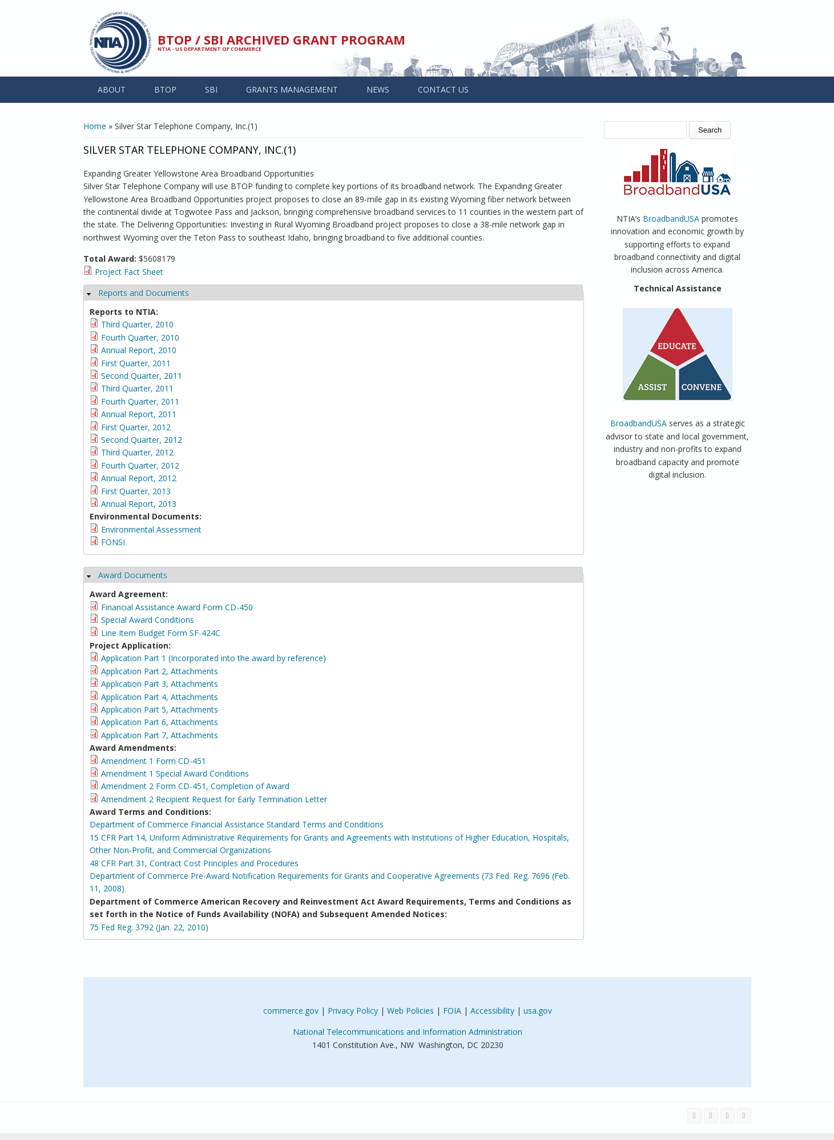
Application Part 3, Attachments (159, 683)
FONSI (113, 542)
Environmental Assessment (151, 529)
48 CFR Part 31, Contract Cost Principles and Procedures (194, 863)
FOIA (452, 1010)
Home (94, 126)
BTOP (165, 89)
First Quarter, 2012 (136, 427)
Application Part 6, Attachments (159, 722)
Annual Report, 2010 (138, 350)
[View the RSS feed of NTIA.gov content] (744, 1115)
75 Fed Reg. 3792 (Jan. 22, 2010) (149, 927)
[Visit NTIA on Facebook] (694, 1115)
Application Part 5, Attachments (159, 709)
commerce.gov (291, 1010)
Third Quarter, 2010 (137, 324)
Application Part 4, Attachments (159, 696)
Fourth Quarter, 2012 (140, 465)
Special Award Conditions (147, 619)
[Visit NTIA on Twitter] (711, 1115)
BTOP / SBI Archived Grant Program (281, 39)
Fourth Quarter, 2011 (140, 401)
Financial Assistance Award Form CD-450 (177, 607)
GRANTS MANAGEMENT (292, 89)
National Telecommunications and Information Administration (407, 1031)
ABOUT (112, 89)
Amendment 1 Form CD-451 (153, 760)
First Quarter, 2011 (136, 363)
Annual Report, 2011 (138, 414)
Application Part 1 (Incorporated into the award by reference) (213, 658)
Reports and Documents (143, 292)
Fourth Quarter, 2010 (140, 337)
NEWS (377, 89)
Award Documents (132, 575)
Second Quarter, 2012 (141, 439)
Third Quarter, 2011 (137, 388)
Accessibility (492, 1010)
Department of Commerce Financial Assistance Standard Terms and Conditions (237, 824)
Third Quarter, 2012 (137, 452)
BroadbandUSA (671, 218)
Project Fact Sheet (129, 271)
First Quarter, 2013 (136, 491)
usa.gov (537, 1010)
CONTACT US (443, 89)
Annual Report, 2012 (138, 478)
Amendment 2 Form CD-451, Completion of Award (195, 786)
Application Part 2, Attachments (159, 671)
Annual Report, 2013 (138, 503)
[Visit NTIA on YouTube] (727, 1115)
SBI (211, 89)
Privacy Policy (353, 1010)
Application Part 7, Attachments (159, 735)
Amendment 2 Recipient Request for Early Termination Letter (214, 799)
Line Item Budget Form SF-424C (160, 632)
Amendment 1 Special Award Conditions (175, 773)
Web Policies (410, 1010)
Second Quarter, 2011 (141, 375)
